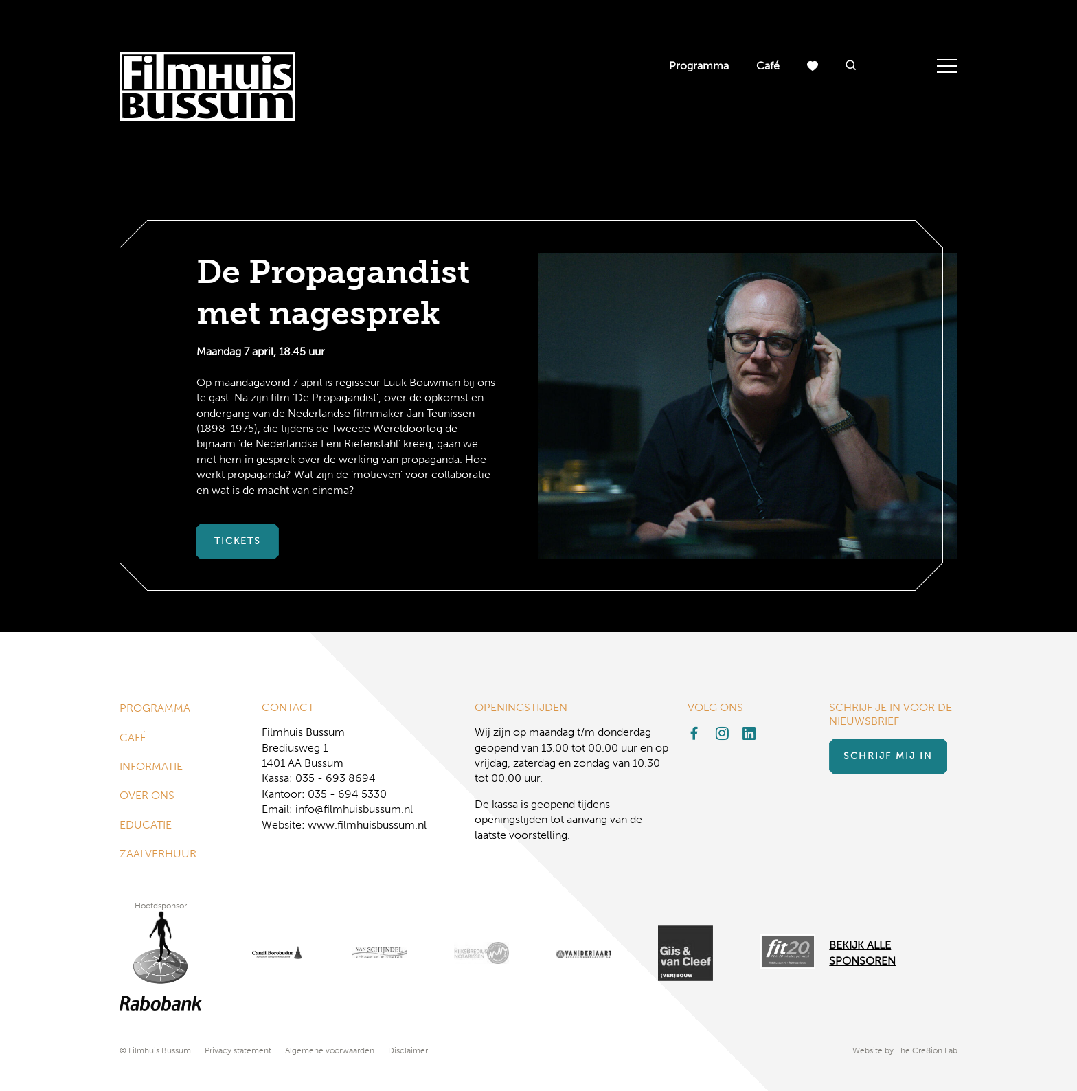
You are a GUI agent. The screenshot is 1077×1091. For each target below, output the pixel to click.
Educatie (146, 824)
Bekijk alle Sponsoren (862, 952)
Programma (699, 65)
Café (768, 65)
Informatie (151, 766)
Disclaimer (408, 1050)
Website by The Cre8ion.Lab (904, 1050)
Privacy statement (238, 1050)
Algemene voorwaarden (329, 1050)
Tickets (237, 541)
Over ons (147, 795)
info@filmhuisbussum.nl (354, 809)
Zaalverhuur (158, 853)
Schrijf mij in (888, 756)
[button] (851, 66)
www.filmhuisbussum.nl (367, 824)
